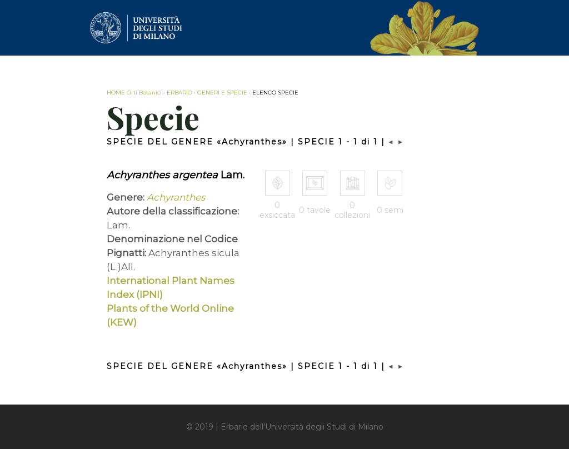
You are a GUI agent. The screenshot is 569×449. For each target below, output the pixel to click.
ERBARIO (179, 92)
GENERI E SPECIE (222, 92)
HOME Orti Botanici (134, 92)
